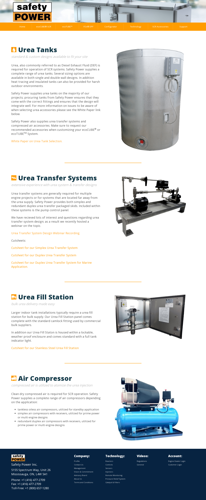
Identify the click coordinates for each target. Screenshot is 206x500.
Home (22, 26)
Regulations (142, 461)
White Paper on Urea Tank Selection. (36, 141)
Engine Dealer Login (176, 461)
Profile (77, 461)
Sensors (108, 468)
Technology (135, 26)
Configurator (110, 26)
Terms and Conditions (83, 482)
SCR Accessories (160, 26)
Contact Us (78, 464)
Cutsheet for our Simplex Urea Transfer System (44, 248)
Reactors (109, 461)
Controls (109, 464)
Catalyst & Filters (112, 482)
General (140, 464)
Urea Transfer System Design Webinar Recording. (45, 233)
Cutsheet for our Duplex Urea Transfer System (43, 255)
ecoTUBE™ (67, 26)
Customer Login (175, 464)
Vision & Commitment (83, 472)
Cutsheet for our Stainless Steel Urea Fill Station (45, 348)
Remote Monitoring (113, 475)
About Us (78, 479)
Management (79, 468)
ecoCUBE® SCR (43, 26)
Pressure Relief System (115, 479)
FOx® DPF (88, 26)
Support (183, 26)
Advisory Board (80, 475)
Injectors (109, 472)
